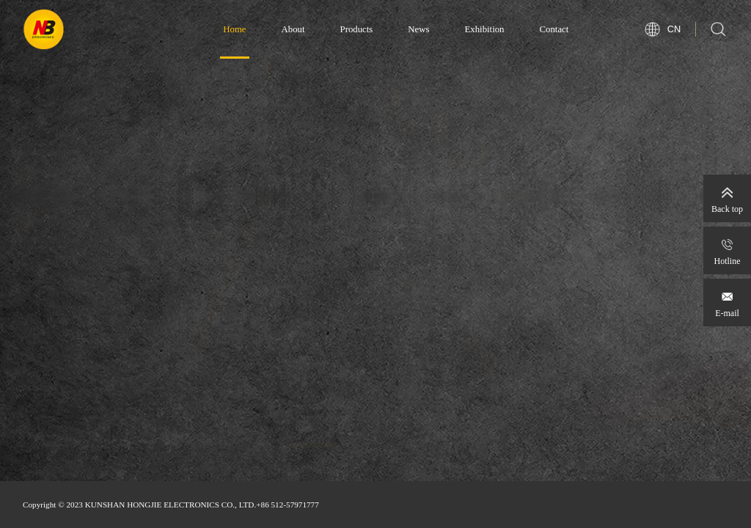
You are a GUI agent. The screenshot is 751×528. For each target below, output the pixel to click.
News (418, 29)
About (293, 29)
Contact (554, 29)
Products (356, 29)
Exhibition (484, 29)
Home (234, 29)
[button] (314, 459)
